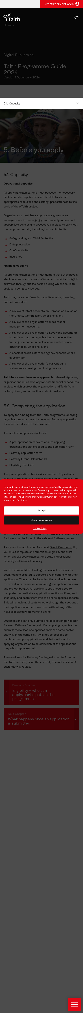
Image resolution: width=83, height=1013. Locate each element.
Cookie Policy (40, 529)
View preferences (41, 520)
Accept (41, 510)
